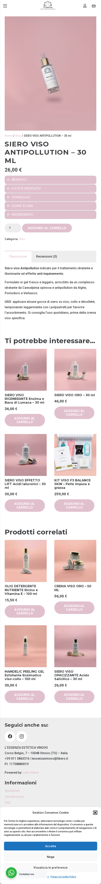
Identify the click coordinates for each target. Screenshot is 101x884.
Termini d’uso (14, 797)
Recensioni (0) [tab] (46, 256)
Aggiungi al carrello (47, 228)
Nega (50, 857)
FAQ (7, 802)
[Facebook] (10, 736)
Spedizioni (12, 791)
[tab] (50, 180)
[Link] (47, 6)
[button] (95, 813)
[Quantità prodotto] (13, 228)
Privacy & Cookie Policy (63, 876)
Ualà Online (30, 772)
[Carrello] (94, 6)
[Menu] (5, 6)
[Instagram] (21, 736)
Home (9, 135)
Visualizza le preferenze (50, 867)
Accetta (50, 846)
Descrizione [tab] (18, 256)
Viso (18, 135)
